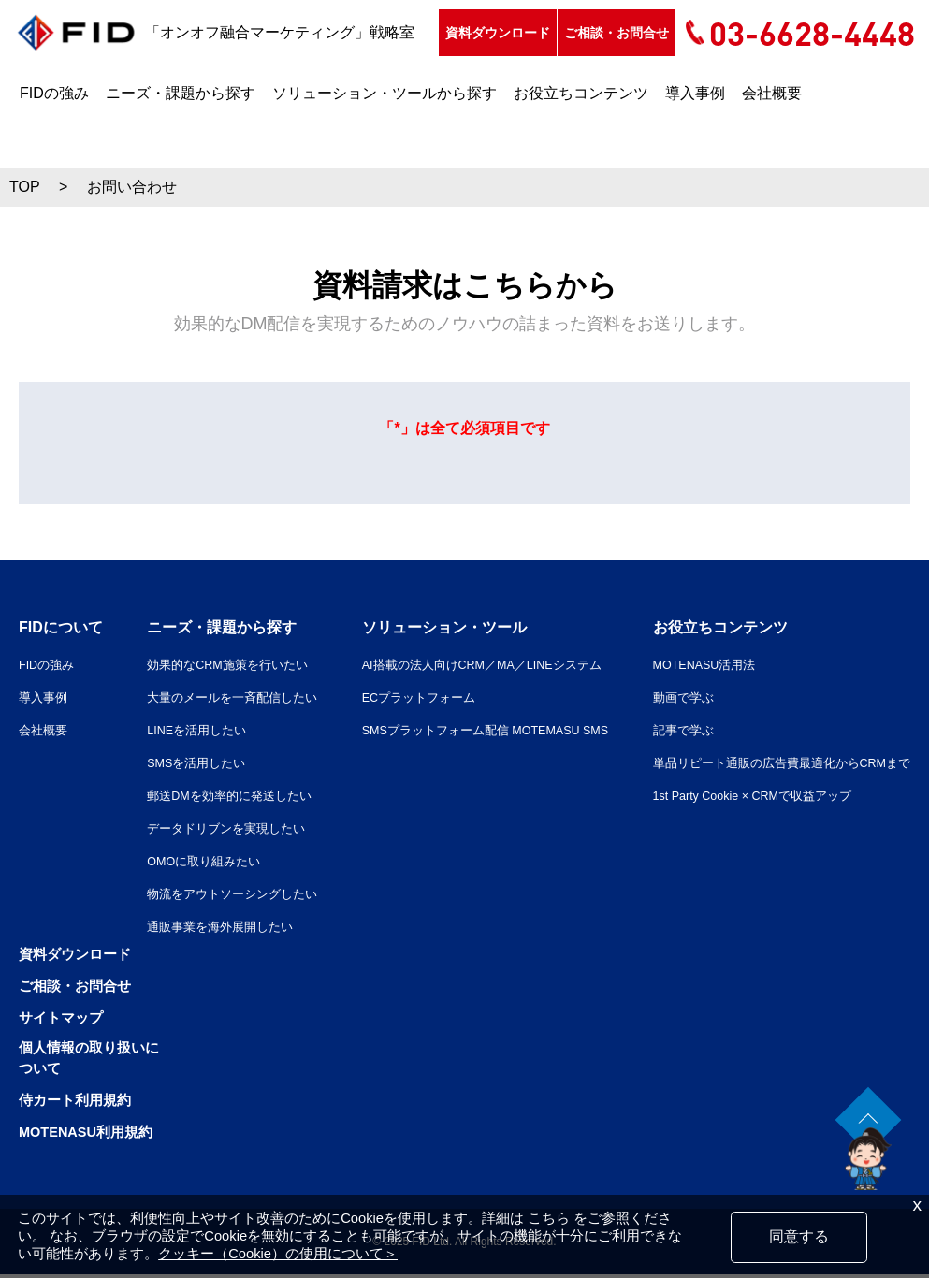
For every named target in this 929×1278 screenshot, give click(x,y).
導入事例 (695, 137)
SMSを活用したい (180, 762)
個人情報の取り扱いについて (93, 1060)
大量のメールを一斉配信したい (219, 697)
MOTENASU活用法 (688, 664)
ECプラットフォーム (397, 697)
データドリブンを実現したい (212, 828)
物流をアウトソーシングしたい (219, 893)
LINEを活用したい (181, 729)
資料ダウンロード (73, 76)
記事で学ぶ (664, 729)
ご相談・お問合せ (191, 76)
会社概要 (772, 137)
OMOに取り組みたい (188, 860)
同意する (799, 1236)
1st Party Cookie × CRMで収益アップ (741, 795)
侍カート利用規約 (78, 1103)
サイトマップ (64, 1017)
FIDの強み (54, 137)
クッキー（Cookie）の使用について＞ (278, 1253)
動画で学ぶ (664, 697)
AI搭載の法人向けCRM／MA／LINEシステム (466, 664)
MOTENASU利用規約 (92, 1135)
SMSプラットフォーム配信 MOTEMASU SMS (471, 729)
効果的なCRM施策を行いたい (214, 664)
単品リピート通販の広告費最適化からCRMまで (770, 762)
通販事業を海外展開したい (205, 926)
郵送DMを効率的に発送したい (216, 795)
